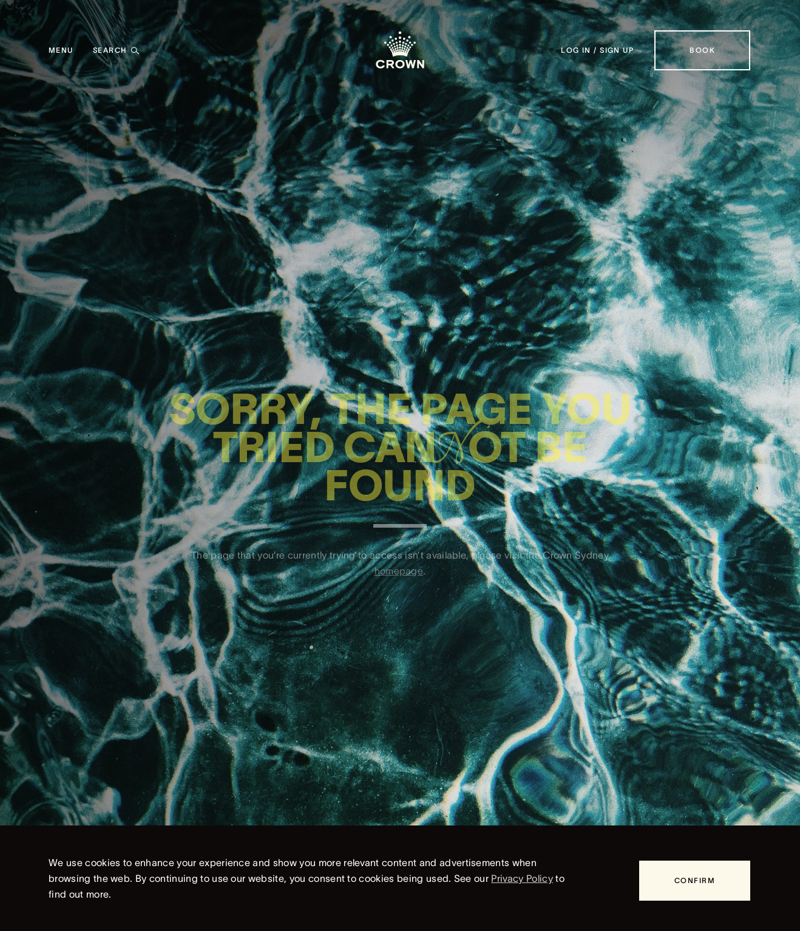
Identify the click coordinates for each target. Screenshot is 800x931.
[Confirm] (694, 881)
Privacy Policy (521, 878)
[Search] (116, 50)
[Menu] (61, 50)
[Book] (702, 50)
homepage (399, 575)
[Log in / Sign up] (597, 50)
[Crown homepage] (400, 50)
